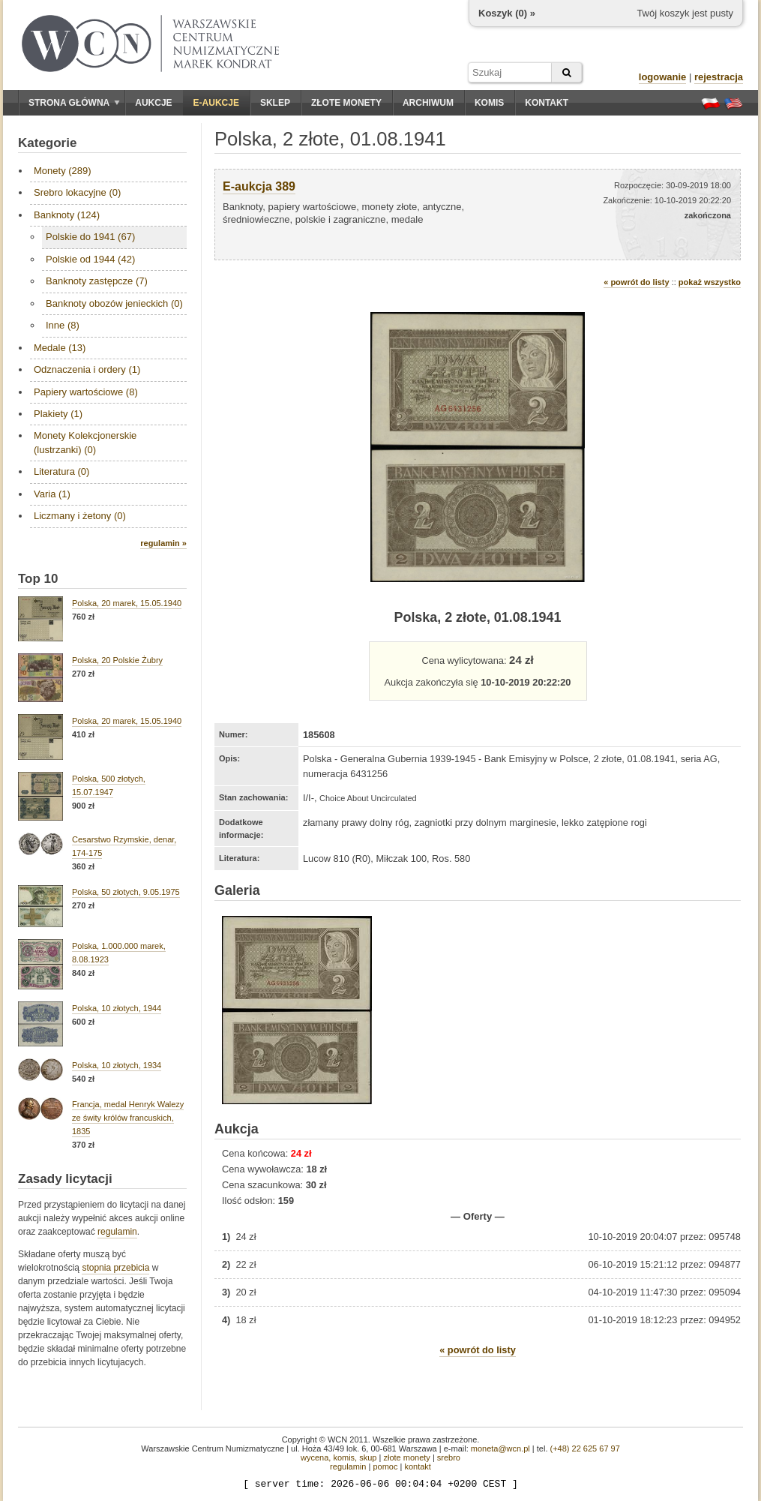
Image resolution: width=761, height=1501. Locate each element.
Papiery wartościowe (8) (86, 392)
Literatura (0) (61, 471)
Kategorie (47, 143)
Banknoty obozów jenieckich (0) (114, 303)
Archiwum (428, 103)
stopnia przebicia (115, 1267)
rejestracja (718, 77)
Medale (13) (59, 347)
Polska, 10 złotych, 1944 (116, 1008)
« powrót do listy (636, 282)
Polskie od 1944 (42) (90, 259)
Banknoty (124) (67, 215)
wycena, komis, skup (338, 1457)
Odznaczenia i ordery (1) (87, 369)
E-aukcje (216, 103)
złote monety (406, 1457)
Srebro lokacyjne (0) (77, 192)
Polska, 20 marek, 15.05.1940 (126, 603)
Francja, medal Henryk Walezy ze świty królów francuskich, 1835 (128, 1118)
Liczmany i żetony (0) (80, 515)
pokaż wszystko (710, 282)
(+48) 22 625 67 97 (585, 1448)
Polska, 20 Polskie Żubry (117, 660)
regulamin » (163, 543)
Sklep (275, 103)
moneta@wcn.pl (500, 1448)
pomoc (385, 1466)
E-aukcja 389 (259, 186)
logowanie (663, 77)
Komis (489, 103)
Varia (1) (52, 494)
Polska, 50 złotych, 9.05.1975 (126, 891)
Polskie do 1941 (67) (90, 236)
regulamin (117, 1231)
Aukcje (153, 103)
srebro (448, 1457)
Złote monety (346, 103)
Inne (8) (62, 325)
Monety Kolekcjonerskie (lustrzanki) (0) (85, 442)
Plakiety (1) (58, 413)
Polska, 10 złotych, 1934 (116, 1065)
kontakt (417, 1466)
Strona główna (74, 103)
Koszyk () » (506, 13)
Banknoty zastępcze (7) (97, 281)
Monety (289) (62, 170)
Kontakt (546, 103)
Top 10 (38, 579)
